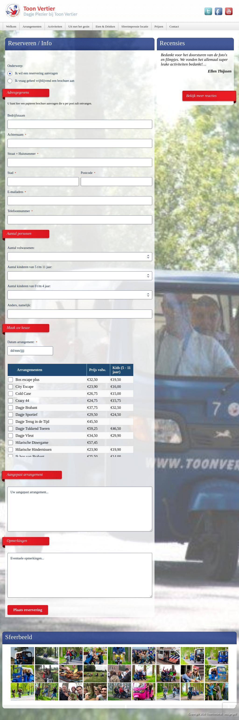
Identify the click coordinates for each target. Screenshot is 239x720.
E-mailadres (16, 192)
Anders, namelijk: (19, 305)
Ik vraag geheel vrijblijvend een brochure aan (44, 81)
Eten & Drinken (105, 26)
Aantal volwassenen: (21, 248)
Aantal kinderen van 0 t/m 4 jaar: (29, 286)
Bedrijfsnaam (16, 115)
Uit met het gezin (78, 26)
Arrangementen (32, 26)
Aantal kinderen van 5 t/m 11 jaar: (29, 267)
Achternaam (16, 135)
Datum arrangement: (22, 342)
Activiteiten (55, 26)
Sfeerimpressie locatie (134, 26)
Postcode (88, 173)
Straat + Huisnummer (23, 154)
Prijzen (159, 26)
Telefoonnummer (20, 211)
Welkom (11, 26)
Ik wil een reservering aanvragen (36, 73)
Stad (11, 173)
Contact (174, 26)
